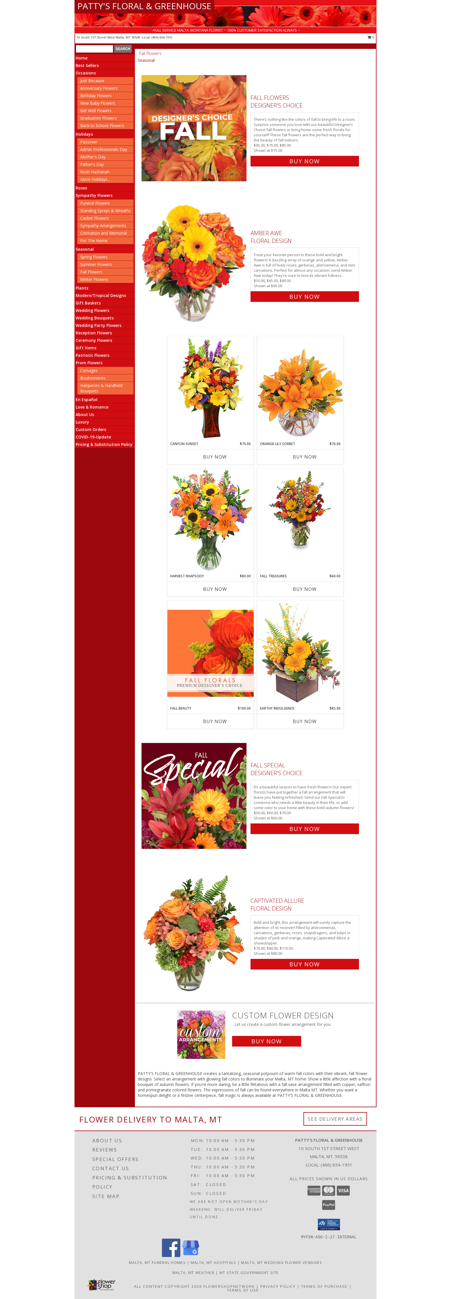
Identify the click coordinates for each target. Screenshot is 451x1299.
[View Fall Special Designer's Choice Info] (195, 795)
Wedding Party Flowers (98, 325)
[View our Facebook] (171, 1255)
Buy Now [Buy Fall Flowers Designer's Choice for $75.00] (304, 161)
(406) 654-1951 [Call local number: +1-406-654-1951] (162, 37)
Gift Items (86, 347)
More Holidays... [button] (95, 179)
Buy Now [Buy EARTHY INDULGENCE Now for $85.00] (305, 721)
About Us (85, 414)
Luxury (82, 422)
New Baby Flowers (97, 103)
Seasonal (85, 249)
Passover (89, 142)
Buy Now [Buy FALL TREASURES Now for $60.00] (305, 589)
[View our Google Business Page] (190, 1255)
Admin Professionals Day (103, 149)
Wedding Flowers (92, 310)
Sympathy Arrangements (103, 225)
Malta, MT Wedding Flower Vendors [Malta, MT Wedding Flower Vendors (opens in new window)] (281, 1262)
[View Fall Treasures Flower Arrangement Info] (300, 510)
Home (81, 58)
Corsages (89, 370)
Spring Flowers (94, 257)
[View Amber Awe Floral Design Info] (195, 263)
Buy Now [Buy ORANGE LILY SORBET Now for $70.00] (305, 457)
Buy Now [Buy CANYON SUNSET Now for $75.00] (215, 457)
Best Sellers (87, 65)
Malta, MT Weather (193, 1272)
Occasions (86, 73)
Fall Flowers (91, 272)
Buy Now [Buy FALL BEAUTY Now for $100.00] (215, 721)
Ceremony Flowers (94, 340)
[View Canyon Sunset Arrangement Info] (210, 388)
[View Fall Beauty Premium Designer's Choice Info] (210, 653)
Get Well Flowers (96, 110)
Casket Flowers (94, 218)
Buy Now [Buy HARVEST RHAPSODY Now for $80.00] (215, 589)
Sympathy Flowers (94, 195)
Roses (81, 188)
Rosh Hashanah (95, 172)
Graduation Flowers (98, 118)
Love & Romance (92, 407)
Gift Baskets (88, 303)
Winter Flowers (94, 279)
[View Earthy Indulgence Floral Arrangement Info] (300, 653)
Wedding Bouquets (95, 318)
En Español (87, 399)
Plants (82, 288)
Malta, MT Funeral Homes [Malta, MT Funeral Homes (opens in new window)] (157, 1262)
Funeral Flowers (95, 203)
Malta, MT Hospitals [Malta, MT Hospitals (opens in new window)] (213, 1262)
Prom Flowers (89, 362)
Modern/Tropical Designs (101, 295)
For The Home (94, 240)
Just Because (92, 80)
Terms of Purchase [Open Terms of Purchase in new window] (324, 1286)
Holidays (84, 134)
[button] (329, 1224)
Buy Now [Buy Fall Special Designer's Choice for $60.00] (304, 829)
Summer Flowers (96, 264)
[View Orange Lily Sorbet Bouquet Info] (300, 388)
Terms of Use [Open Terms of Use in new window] (243, 1290)
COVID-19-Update (93, 437)
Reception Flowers (94, 333)
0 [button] (370, 37)
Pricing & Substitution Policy (104, 444)
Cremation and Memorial (103, 233)
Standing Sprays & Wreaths (105, 210)
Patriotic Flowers (92, 355)
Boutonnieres (93, 378)
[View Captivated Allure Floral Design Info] (195, 931)
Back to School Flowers (102, 125)
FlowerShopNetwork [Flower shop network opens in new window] (229, 1286)
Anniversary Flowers (99, 88)
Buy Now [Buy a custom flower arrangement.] (266, 1041)
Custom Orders (91, 429)
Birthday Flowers (96, 95)
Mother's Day (93, 157)
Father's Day (92, 164)
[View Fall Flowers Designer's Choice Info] (195, 128)
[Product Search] (94, 49)
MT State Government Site (249, 1272)
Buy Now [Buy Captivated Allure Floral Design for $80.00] (304, 964)
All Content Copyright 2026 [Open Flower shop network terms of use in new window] (168, 1286)
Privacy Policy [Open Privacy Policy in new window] (278, 1286)
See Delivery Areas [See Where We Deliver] (335, 1119)
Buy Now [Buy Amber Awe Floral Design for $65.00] (304, 296)
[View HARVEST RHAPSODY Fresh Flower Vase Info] (210, 521)
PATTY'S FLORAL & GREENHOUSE (144, 5)
